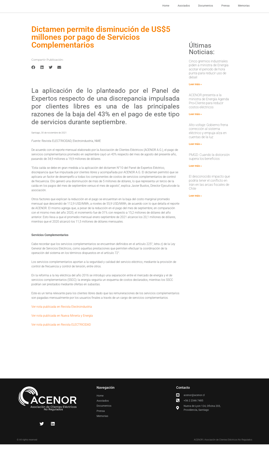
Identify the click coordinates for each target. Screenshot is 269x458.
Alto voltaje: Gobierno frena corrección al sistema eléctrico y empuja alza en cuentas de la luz (208, 146)
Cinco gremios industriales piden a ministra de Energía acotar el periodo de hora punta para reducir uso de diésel (208, 84)
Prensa (225, 13)
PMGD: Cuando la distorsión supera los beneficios (209, 171)
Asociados (184, 13)
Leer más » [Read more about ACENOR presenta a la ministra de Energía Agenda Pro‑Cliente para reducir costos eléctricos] (195, 128)
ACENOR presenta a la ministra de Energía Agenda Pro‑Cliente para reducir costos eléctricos (209, 116)
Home (165, 13)
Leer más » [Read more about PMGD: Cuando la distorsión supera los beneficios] (195, 180)
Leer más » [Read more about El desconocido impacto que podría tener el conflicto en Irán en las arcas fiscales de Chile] (195, 210)
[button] (33, 82)
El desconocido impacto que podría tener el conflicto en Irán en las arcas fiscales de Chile (209, 197)
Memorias (244, 13)
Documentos (205, 13)
